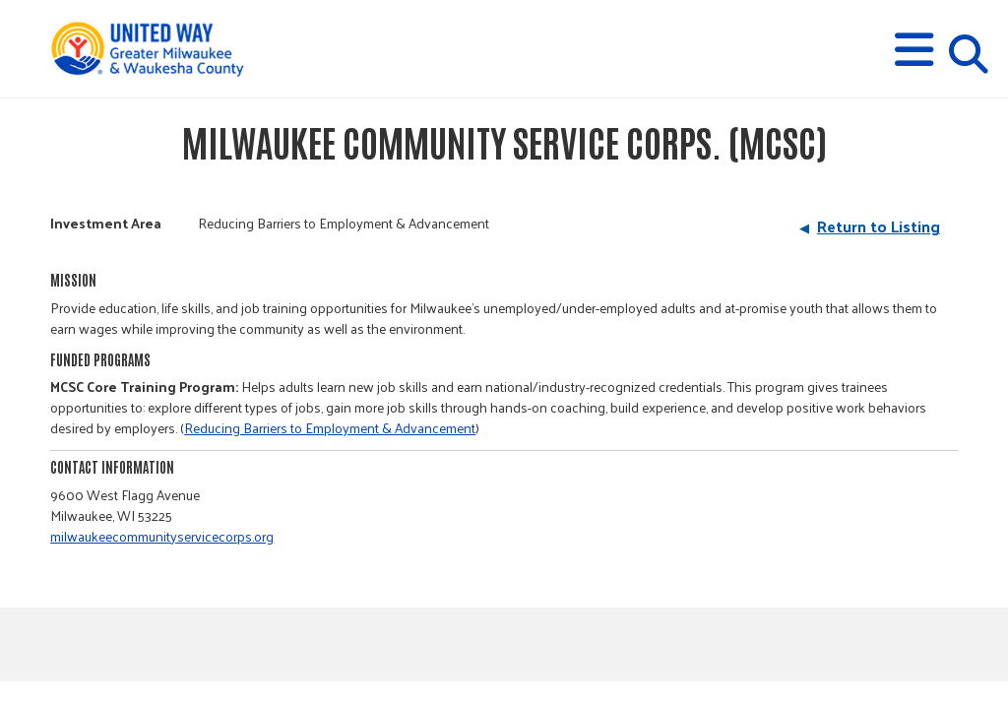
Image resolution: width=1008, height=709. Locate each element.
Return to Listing (878, 226)
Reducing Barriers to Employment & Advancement (329, 428)
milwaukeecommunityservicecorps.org (162, 536)
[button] (914, 50)
